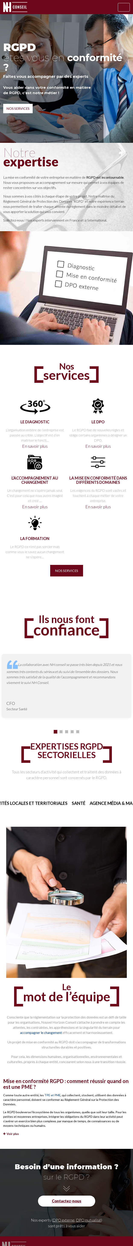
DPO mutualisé (88, 1220)
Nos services (17, 108)
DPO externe (64, 1220)
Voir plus (11, 1134)
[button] (55, 732)
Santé (89, 803)
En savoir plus (35, 446)
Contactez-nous (66, 1201)
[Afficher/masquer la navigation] (124, 7)
